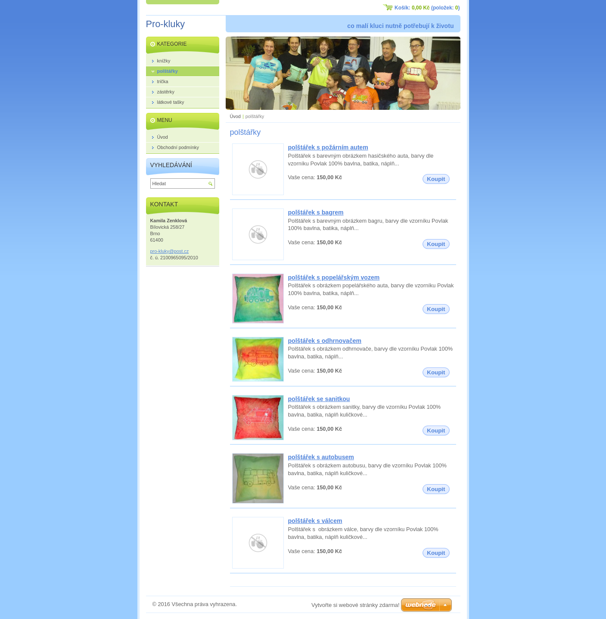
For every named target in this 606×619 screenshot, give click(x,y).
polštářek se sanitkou (319, 398)
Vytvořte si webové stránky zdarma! (355, 605)
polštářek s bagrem (316, 212)
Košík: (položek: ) (427, 8)
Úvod (235, 116)
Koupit (436, 179)
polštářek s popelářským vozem (334, 277)
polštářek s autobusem (321, 457)
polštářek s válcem (315, 520)
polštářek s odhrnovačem (325, 340)
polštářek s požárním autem (328, 147)
